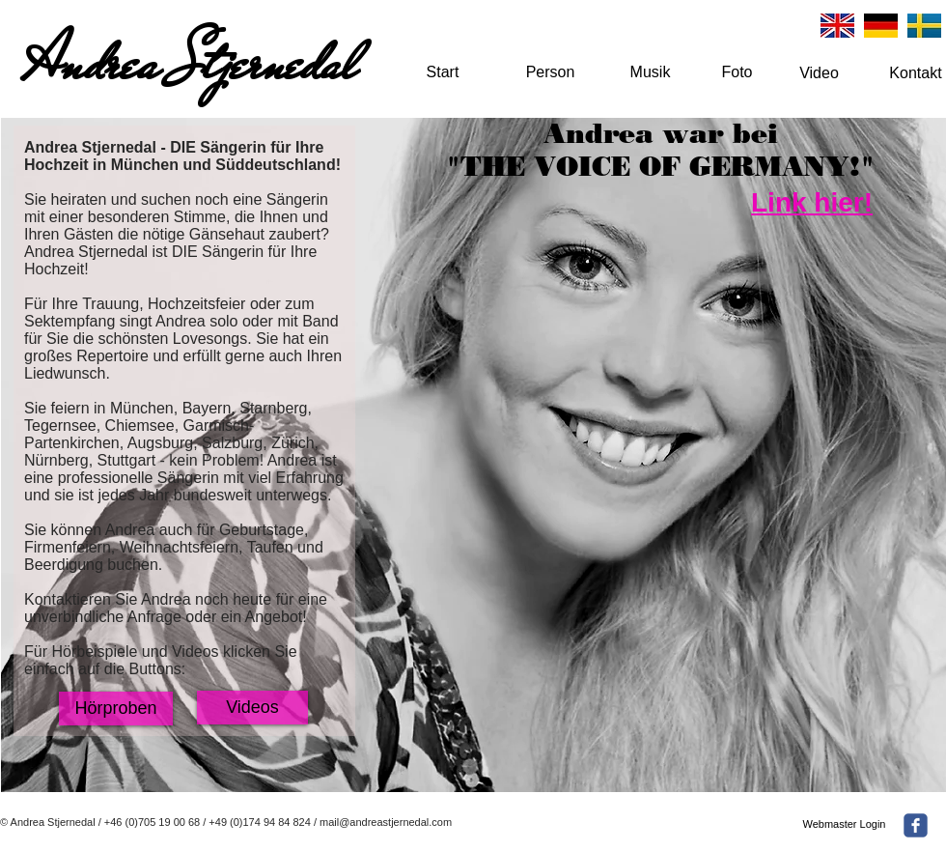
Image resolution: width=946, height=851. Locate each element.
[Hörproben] (116, 708)
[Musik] (650, 73)
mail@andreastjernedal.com (386, 822)
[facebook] (916, 825)
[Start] (442, 73)
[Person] (550, 73)
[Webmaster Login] (844, 825)
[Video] (819, 73)
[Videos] (252, 707)
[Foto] (737, 73)
